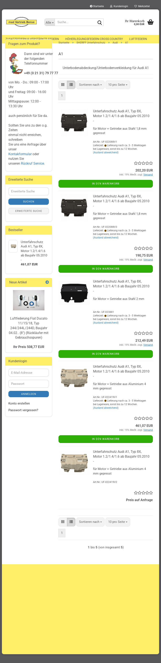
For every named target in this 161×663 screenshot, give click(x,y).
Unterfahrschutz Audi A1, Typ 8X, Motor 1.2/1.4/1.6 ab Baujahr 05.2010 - (121, 125)
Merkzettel (142, 6)
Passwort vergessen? (23, 419)
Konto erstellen (19, 412)
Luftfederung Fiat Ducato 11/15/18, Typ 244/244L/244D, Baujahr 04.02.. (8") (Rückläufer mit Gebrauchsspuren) (28, 336)
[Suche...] (49, 22)
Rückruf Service (32, 172)
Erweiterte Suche (28, 219)
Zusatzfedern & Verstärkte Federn (32, 39)
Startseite (97, 6)
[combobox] (90, 93)
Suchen (28, 210)
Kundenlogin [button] (119, 6)
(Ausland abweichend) (105, 161)
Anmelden (28, 402)
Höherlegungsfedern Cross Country (94, 39)
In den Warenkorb (105, 192)
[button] (62, 93)
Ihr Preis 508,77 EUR (28, 355)
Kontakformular (20, 163)
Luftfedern (138, 39)
